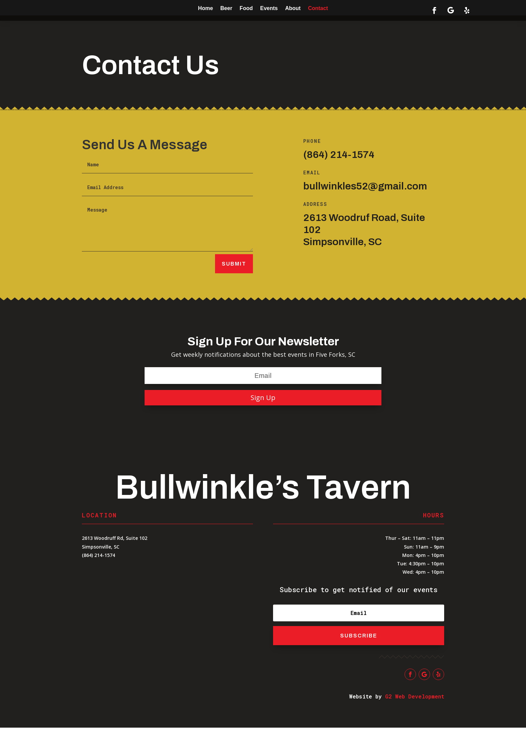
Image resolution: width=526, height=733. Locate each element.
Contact (318, 8)
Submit (234, 269)
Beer (226, 8)
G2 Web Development (414, 701)
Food (246, 8)
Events (268, 8)
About (293, 8)
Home (205, 8)
